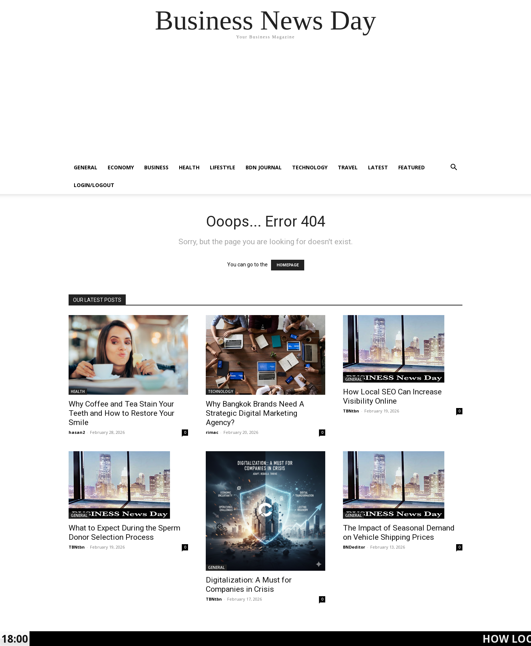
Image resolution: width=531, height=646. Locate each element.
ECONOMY (121, 167)
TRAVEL (348, 167)
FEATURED (411, 167)
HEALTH (189, 167)
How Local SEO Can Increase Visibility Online (392, 396)
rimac (212, 432)
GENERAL (85, 167)
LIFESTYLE (222, 167)
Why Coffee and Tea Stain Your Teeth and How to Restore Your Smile (121, 413)
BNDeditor (354, 547)
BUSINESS (156, 167)
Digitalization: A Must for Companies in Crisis (249, 585)
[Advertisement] (265, 103)
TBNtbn (351, 411)
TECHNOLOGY (309, 167)
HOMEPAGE (288, 265)
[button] (453, 168)
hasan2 (77, 432)
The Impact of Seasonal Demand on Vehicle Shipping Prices (399, 533)
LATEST (378, 167)
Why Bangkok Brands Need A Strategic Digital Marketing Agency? (255, 413)
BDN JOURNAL (264, 167)
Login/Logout (94, 185)
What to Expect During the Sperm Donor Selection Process (124, 533)
